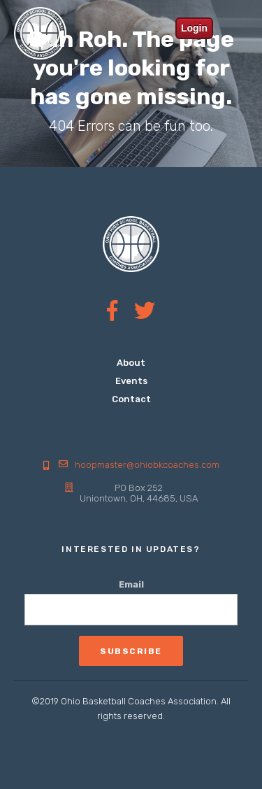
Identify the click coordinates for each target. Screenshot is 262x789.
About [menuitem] (131, 362)
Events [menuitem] (131, 381)
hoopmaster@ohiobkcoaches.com (147, 465)
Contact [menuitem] (131, 399)
